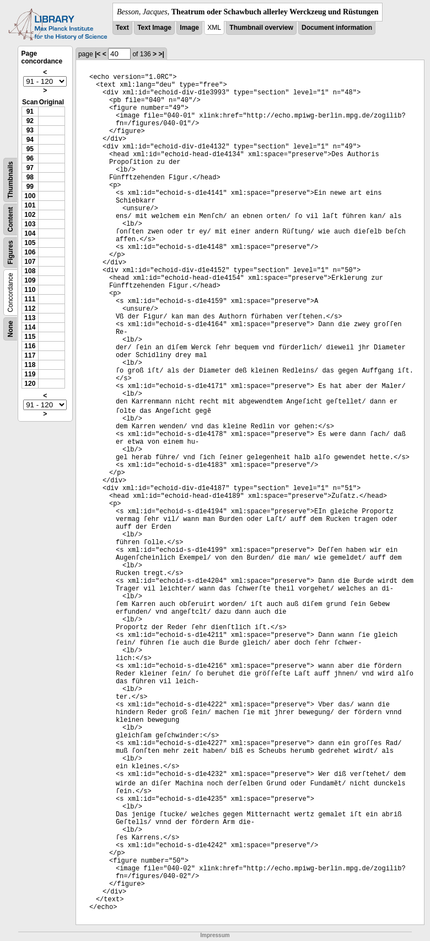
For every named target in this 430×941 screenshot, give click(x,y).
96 (30, 158)
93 (30, 130)
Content (10, 219)
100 (29, 196)
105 (29, 243)
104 (29, 233)
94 (30, 139)
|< (97, 54)
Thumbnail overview (261, 27)
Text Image (154, 27)
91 (30, 111)
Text (122, 27)
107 (29, 261)
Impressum (214, 935)
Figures (10, 252)
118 (29, 365)
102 (29, 215)
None (10, 329)
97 (30, 168)
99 (30, 186)
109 (29, 280)
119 (29, 374)
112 (29, 308)
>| (161, 54)
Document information (337, 27)
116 (29, 346)
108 (29, 271)
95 (30, 149)
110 (29, 290)
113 (29, 318)
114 (29, 327)
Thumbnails (10, 179)
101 (29, 205)
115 (29, 337)
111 (29, 299)
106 (29, 252)
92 (30, 121)
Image (189, 27)
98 (30, 177)
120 (29, 383)
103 (29, 224)
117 (29, 355)
